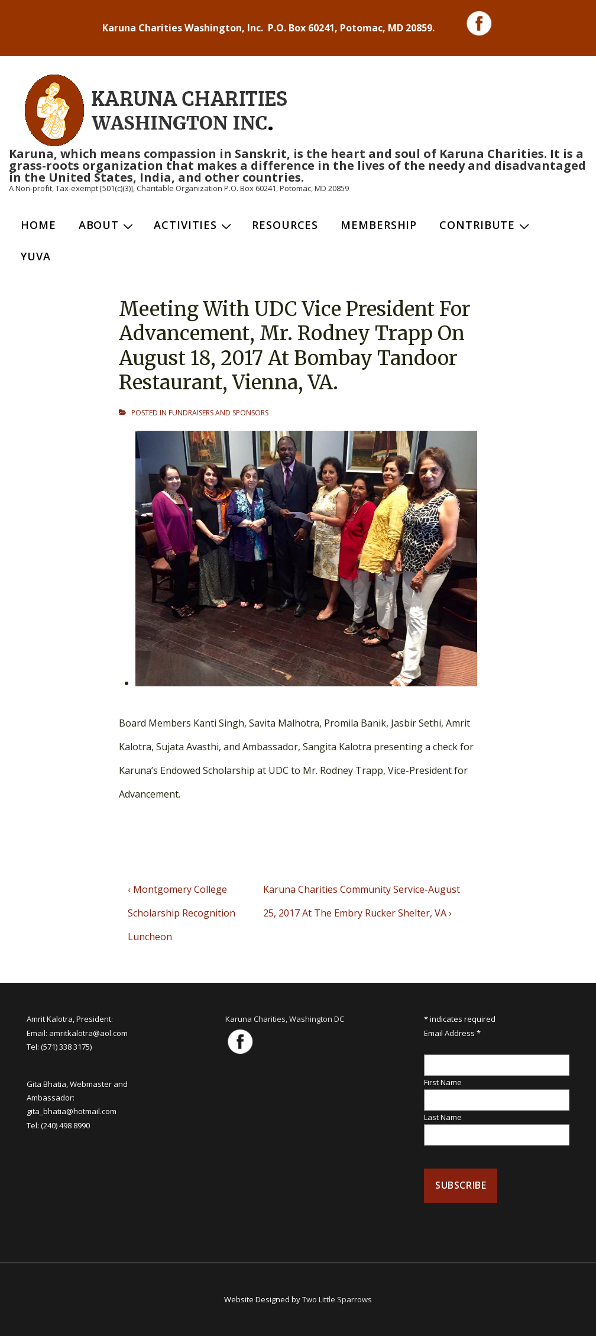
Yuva (36, 256)
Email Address (452, 1033)
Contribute (485, 224)
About (108, 224)
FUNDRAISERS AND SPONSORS (218, 413)
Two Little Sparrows (337, 1299)
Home (38, 225)
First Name (443, 1082)
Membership (379, 225)
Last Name (443, 1117)
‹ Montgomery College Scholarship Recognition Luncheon (181, 913)
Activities (194, 224)
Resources (285, 225)
